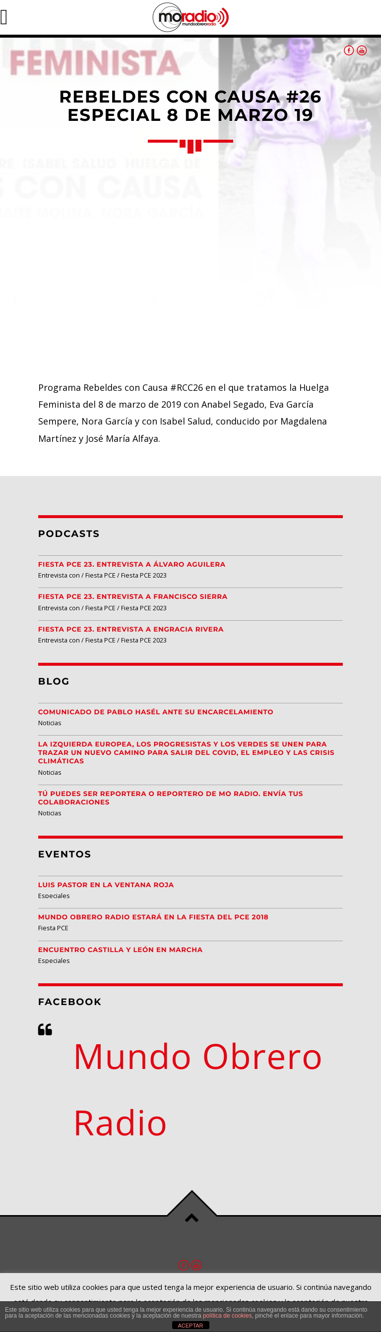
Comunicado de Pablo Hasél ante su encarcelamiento (156, 712)
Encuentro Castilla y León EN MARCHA (120, 950)
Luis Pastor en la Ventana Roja (106, 885)
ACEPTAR (190, 1326)
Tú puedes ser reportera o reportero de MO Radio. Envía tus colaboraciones (170, 798)
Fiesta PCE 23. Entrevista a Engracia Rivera (131, 630)
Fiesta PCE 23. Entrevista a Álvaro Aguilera (132, 565)
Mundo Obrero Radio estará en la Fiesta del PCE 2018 (153, 917)
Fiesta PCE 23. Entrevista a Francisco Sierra (133, 597)
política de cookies (227, 1315)
